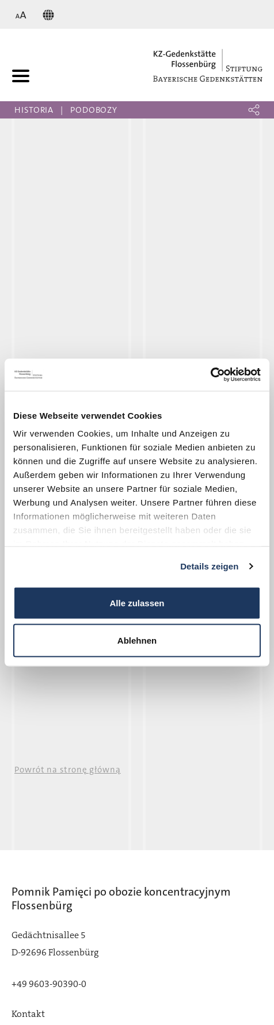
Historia (34, 110)
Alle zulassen (136, 602)
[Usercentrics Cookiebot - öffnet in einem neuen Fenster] (210, 375)
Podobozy (93, 110)
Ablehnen (137, 640)
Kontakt (28, 1014)
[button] (253, 109)
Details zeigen (209, 566)
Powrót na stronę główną (67, 769)
